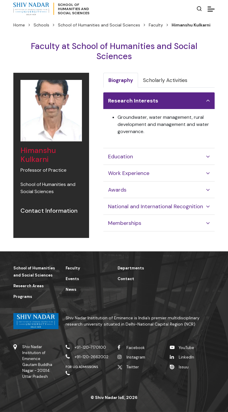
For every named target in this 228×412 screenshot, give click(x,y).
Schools (41, 25)
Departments (131, 268)
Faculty (156, 25)
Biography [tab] (120, 80)
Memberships (124, 223)
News (71, 289)
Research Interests (133, 100)
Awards (117, 189)
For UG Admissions (82, 367)
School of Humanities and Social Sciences (99, 25)
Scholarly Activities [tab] (165, 80)
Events (72, 278)
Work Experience (128, 173)
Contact (126, 278)
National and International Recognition (155, 206)
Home (19, 25)
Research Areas (28, 285)
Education (120, 156)
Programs (22, 296)
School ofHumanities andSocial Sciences (73, 9)
